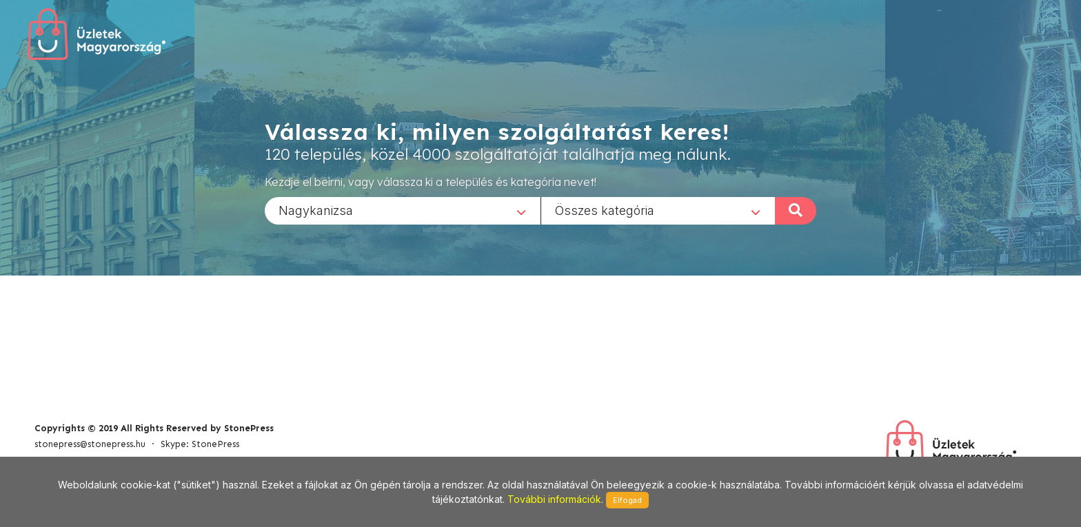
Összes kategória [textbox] (604, 210)
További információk (554, 499)
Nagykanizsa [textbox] (316, 210)
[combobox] (402, 210)
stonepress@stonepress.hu (89, 444)
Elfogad (627, 500)
